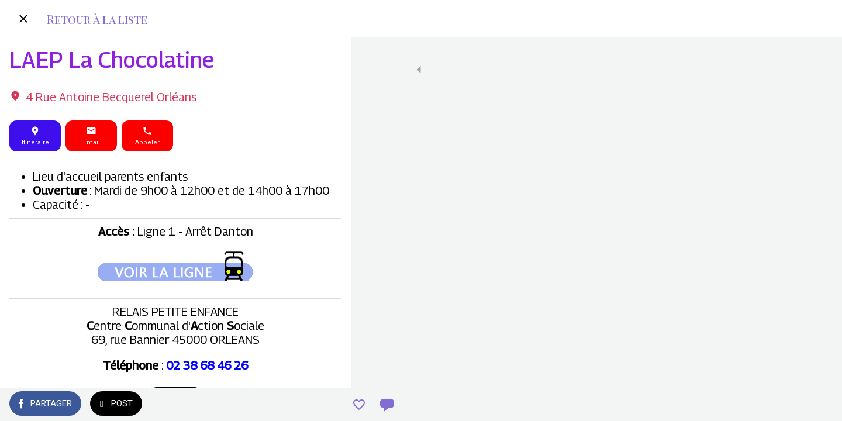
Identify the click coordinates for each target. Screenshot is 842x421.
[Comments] (327, 405)
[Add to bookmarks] (299, 405)
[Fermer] (23, 19)
